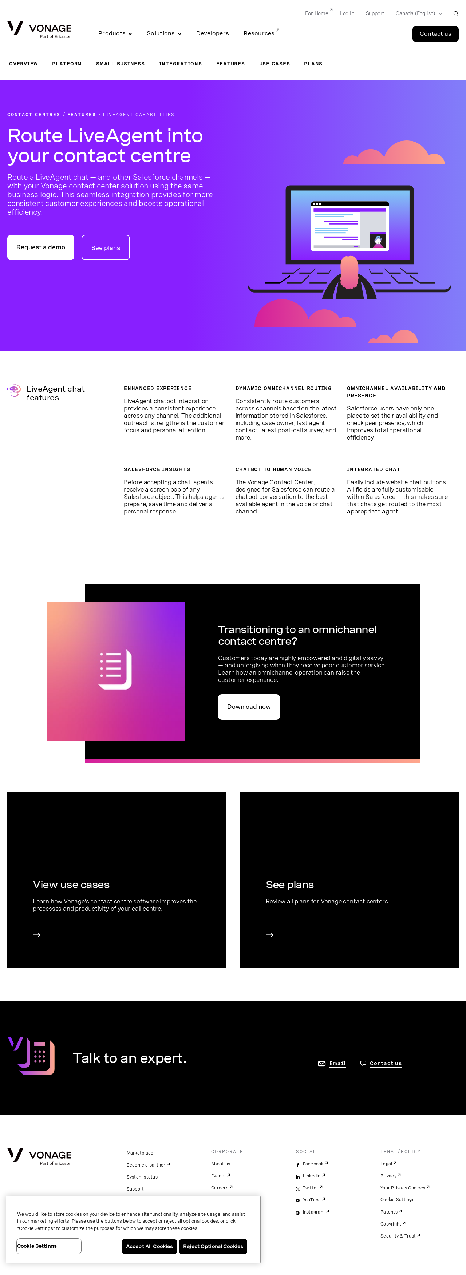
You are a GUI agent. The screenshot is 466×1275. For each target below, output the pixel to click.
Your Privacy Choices (402, 1188)
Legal (386, 1164)
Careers (219, 1188)
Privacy (388, 1176)
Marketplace (140, 1153)
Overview (23, 64)
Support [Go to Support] (375, 13)
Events (218, 1176)
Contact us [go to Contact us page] (386, 1063)
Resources (259, 33)
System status (142, 1177)
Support (135, 1189)
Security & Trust (398, 1236)
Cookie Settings (397, 1199)
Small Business (120, 64)
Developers (212, 33)
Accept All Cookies (149, 1246)
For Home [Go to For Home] (316, 13)
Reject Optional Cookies (213, 1246)
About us (220, 1164)
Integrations (180, 64)
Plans (313, 64)
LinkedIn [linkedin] (312, 1176)
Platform (67, 64)
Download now (249, 706)
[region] (133, 1229)
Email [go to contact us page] (337, 1063)
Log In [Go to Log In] (347, 13)
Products (112, 33)
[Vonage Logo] (39, 30)
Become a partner (146, 1165)
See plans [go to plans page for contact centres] (105, 248)
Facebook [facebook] (313, 1164)
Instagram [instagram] (314, 1212)
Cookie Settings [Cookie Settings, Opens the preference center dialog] (37, 1246)
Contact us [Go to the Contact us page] (435, 34)
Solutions (161, 33)
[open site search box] (456, 13)
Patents (389, 1212)
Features (230, 64)
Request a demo (40, 247)
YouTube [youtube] (312, 1200)
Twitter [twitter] (311, 1188)
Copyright (390, 1224)
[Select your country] (416, 13)
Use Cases (274, 64)
